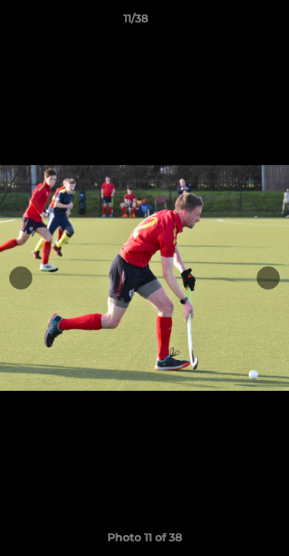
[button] (233, 22)
